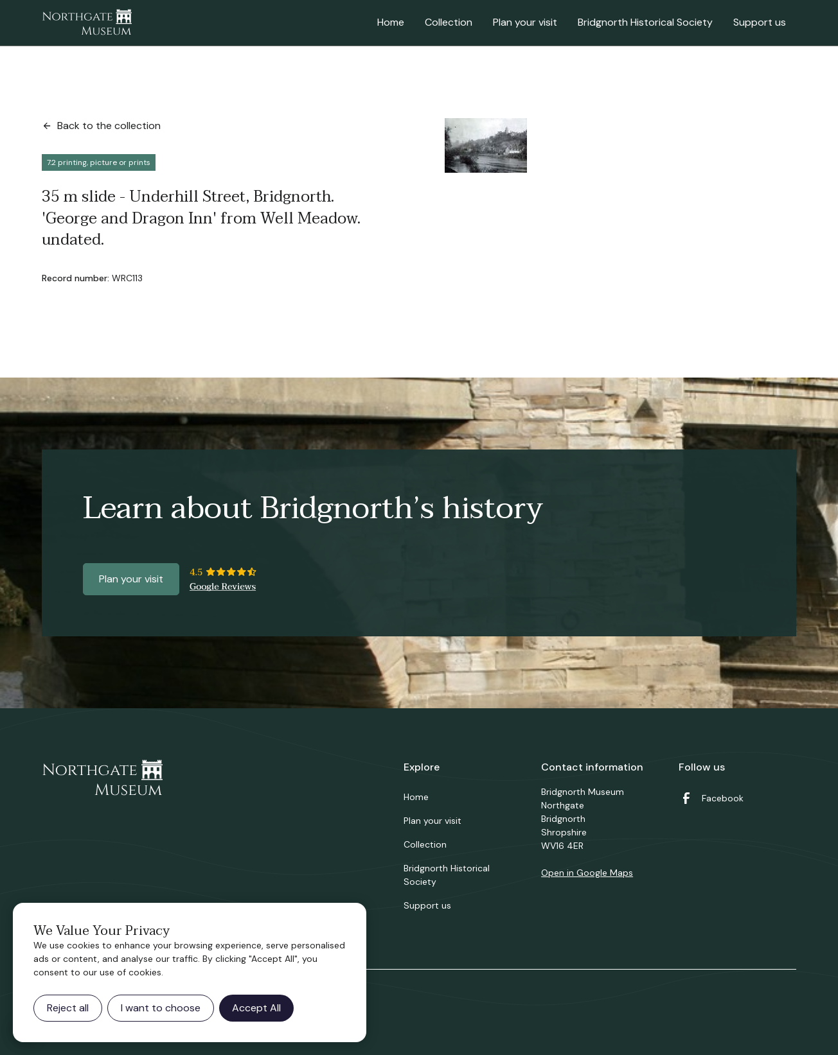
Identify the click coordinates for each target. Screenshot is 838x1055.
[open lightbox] (486, 145)
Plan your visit (525, 22)
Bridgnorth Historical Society (645, 22)
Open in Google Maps (587, 872)
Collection (448, 22)
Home (390, 22)
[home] (87, 23)
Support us (759, 22)
